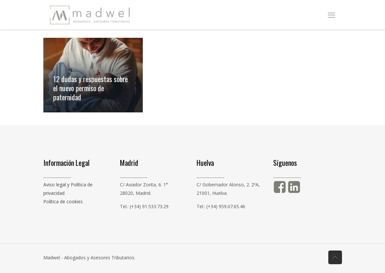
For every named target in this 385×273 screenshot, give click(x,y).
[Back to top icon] (335, 257)
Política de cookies (63, 201)
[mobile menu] (331, 14)
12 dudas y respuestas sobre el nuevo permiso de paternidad (90, 88)
